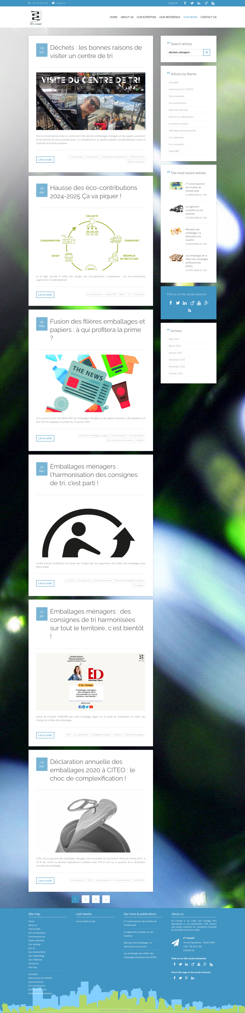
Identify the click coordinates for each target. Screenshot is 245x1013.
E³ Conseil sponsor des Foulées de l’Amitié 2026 (140, 923)
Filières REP (111, 294)
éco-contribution (118, 435)
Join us (32, 948)
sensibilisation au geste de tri (114, 157)
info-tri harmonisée (103, 580)
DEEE (122, 294)
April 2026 (174, 339)
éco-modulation (137, 435)
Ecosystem (139, 294)
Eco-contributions (122, 880)
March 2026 (175, 345)
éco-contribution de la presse (120, 440)
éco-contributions (94, 294)
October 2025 (176, 373)
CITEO (90, 880)
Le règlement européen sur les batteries (138, 934)
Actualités (174, 82)
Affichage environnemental (182, 130)
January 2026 (175, 352)
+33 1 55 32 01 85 (192, 946)
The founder (34, 928)
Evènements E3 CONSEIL (181, 89)
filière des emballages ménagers (129, 580)
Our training (34, 944)
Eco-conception (176, 144)
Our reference (169, 17)
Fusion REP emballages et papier (93, 435)
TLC (129, 294)
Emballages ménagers (101, 734)
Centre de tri (92, 157)
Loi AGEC (70, 580)
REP (68, 734)
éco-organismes (81, 734)
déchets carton (137, 157)
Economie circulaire (178, 123)
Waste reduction (36, 940)
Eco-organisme (84, 580)
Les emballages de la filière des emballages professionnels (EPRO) (140, 955)
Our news (190, 17)
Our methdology (36, 955)
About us (127, 17)
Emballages (139, 585)
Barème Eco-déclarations (181, 116)
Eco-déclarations (103, 880)
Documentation (176, 96)
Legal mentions (137, 1010)
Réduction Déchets (178, 109)
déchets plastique (136, 161)
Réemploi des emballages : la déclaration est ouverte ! (138, 944)
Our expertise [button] (146, 17)
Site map (33, 967)
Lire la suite (45, 159)
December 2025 (177, 359)
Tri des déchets (76, 157)
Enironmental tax (37, 936)
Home (113, 17)
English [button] (172, 3)
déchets (140, 440)
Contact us (208, 17)
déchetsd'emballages (134, 734)
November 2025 (177, 366)
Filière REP (174, 151)
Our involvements (37, 951)
